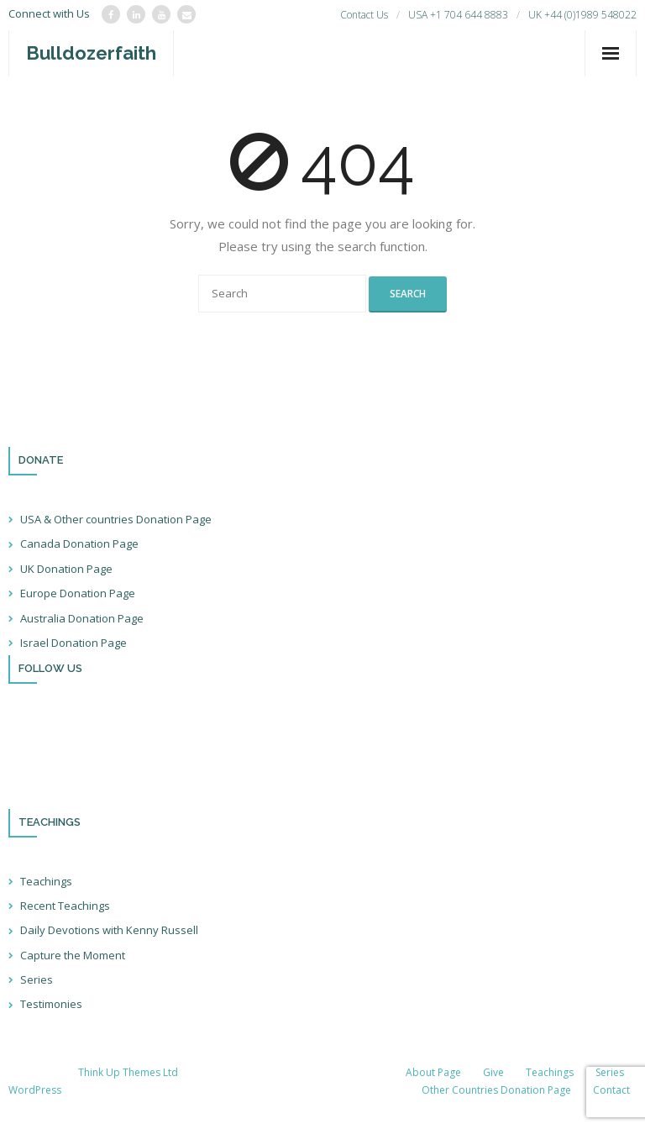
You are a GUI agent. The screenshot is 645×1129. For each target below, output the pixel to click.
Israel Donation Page (73, 642)
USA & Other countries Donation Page (116, 519)
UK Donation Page (66, 568)
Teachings (46, 881)
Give (493, 1072)
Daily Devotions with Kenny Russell (109, 929)
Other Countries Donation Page (496, 1090)
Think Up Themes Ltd (128, 1072)
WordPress (34, 1090)
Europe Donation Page (77, 593)
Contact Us (364, 15)
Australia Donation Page (82, 618)
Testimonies (51, 1003)
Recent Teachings (65, 905)
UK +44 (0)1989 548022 (582, 15)
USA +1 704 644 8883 (458, 15)
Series (36, 979)
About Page (433, 1072)
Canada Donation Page (79, 543)
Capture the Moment (72, 955)
